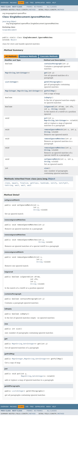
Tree (32, 3)
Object (14, 40)
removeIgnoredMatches (54, 139)
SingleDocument (9, 30)
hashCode (45, 183)
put (45, 118)
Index (48, 3)
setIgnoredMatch (51, 159)
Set (17, 73)
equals (15, 183)
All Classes (52, 7)
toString (9, 185)
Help (54, 3)
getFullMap (49, 91)
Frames (30, 7)
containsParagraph (53, 64)
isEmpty (47, 97)
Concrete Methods (49, 56)
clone (7, 183)
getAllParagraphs (52, 82)
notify (54, 183)
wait (17, 185)
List (7, 82)
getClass (34, 183)
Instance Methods (28, 56)
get (45, 73)
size (46, 168)
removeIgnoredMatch (53, 129)
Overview (4, 3)
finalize (24, 183)
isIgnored (48, 107)
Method (32, 10)
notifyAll (63, 183)
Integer (24, 73)
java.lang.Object (9, 21)
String (12, 73)
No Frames (38, 7)
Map (6, 73)
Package (13, 3)
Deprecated (40, 3)
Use (26, 3)
